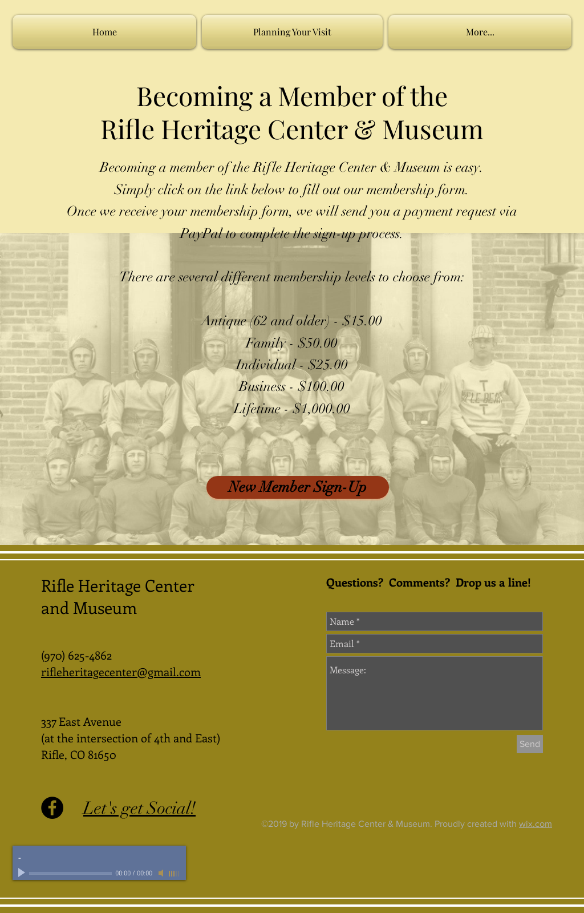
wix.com (535, 824)
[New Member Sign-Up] (297, 487)
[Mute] (162, 873)
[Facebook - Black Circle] (52, 808)
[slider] (174, 873)
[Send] (530, 744)
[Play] (22, 873)
